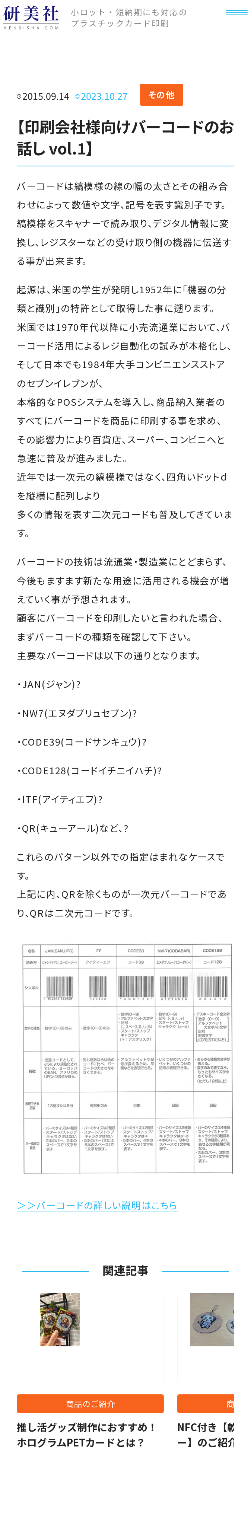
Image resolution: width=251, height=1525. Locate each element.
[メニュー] (230, 28)
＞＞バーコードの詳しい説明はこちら (97, 1205)
